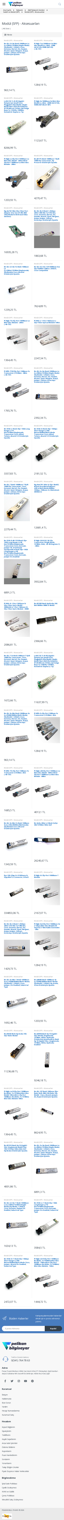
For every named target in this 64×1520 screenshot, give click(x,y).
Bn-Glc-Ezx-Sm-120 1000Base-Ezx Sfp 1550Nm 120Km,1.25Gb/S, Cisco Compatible (47, 269)
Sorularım (6, 1459)
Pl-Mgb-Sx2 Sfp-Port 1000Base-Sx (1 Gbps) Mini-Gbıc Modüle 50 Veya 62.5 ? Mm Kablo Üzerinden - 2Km (47, 926)
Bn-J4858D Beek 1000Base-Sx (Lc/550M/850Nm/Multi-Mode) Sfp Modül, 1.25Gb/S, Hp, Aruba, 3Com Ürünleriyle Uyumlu (46, 982)
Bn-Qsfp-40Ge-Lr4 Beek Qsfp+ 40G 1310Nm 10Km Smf (46, 824)
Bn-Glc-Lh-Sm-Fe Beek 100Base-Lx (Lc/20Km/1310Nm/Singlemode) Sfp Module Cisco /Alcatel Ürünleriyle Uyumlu (16, 270)
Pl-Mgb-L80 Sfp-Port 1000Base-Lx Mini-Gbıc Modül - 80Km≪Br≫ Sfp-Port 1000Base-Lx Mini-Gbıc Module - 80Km (47, 773)
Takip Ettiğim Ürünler (10, 1467)
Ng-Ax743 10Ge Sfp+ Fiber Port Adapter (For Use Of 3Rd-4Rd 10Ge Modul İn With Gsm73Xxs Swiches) (16, 214)
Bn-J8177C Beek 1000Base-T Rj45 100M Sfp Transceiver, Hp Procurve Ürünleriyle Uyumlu (46, 161)
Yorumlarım (6, 1463)
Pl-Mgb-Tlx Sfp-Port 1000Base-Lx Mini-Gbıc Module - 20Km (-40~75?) (17, 322)
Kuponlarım (6, 1451)
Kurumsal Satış (8, 1415)
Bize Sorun (6, 1403)
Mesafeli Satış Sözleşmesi (12, 1499)
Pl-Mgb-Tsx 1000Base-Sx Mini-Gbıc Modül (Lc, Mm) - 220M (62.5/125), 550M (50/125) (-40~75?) (45, 46)
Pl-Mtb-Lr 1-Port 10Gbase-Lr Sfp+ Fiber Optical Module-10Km (47, 322)
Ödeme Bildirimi (8, 1447)
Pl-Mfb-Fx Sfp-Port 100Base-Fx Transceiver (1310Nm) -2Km (46, 714)
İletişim (5, 1395)
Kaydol (53, 1328)
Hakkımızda (6, 1399)
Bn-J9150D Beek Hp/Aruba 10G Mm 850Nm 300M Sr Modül (45, 604)
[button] (59, 4)
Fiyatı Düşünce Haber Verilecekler (15, 1471)
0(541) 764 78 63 (20, 1360)
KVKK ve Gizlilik (8, 1491)
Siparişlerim (6, 1431)
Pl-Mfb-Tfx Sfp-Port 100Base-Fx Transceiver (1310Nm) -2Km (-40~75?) (16, 773)
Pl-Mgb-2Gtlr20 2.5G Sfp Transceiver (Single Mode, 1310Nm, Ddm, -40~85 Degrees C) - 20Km (47, 543)
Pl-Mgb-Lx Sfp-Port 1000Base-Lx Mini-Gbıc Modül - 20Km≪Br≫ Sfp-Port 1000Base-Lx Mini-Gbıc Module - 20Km (16, 161)
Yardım (5, 1406)
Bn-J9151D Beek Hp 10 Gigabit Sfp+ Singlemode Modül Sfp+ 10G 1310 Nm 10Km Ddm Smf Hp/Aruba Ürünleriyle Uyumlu (15, 1148)
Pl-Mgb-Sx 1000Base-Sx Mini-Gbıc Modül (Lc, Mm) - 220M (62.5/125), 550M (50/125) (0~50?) (47, 103)
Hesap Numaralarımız (11, 1410)
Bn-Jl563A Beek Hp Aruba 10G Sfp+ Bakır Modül (15, 1035)
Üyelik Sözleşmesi (9, 1487)
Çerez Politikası (8, 1495)
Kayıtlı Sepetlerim (9, 1439)
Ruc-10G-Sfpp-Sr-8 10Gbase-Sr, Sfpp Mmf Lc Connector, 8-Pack (16, 876)
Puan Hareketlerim (9, 1455)
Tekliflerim (6, 1435)
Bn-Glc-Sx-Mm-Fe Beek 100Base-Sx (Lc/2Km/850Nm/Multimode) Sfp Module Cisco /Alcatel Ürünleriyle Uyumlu (17, 826)
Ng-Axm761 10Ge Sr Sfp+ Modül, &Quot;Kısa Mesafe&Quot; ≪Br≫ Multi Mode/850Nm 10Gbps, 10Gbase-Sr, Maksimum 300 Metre (46, 488)
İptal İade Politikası (9, 1483)
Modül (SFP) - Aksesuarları (13, 40)
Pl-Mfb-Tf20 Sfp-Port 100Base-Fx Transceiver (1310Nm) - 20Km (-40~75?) (17, 373)
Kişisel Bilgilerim (8, 1427)
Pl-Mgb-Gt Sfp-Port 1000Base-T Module (46, 876)
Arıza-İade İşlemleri (9, 1443)
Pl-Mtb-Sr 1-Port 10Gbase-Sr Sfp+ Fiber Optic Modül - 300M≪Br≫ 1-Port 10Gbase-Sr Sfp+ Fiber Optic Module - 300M (16, 606)
